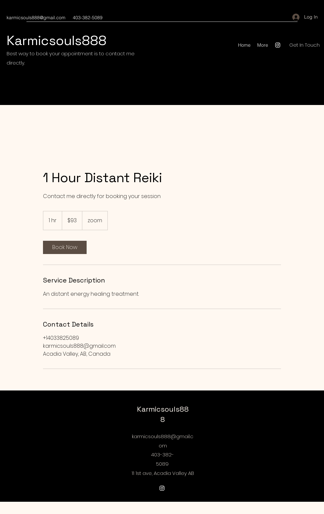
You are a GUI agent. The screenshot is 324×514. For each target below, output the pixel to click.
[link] (65, 247)
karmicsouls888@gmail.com (36, 18)
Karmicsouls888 (56, 40)
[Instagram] (277, 45)
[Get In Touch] (304, 45)
